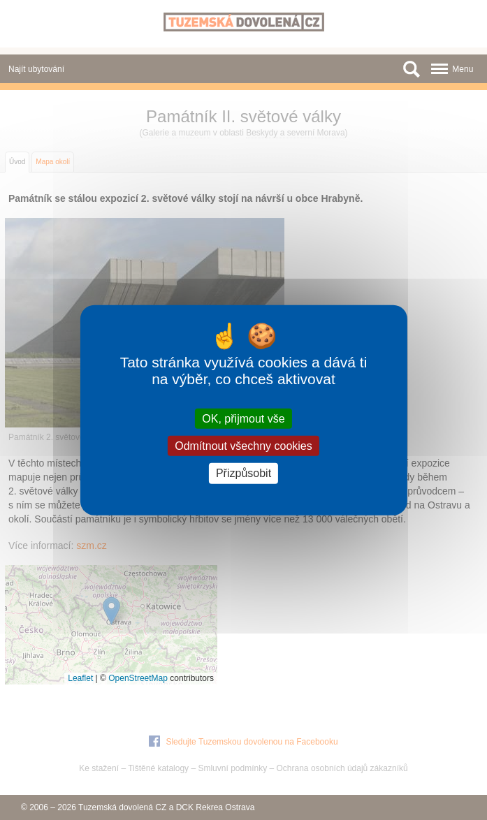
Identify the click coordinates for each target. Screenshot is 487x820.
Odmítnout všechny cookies (243, 446)
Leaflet (80, 678)
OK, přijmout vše (243, 419)
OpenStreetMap (138, 678)
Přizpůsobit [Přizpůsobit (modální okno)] (243, 473)
